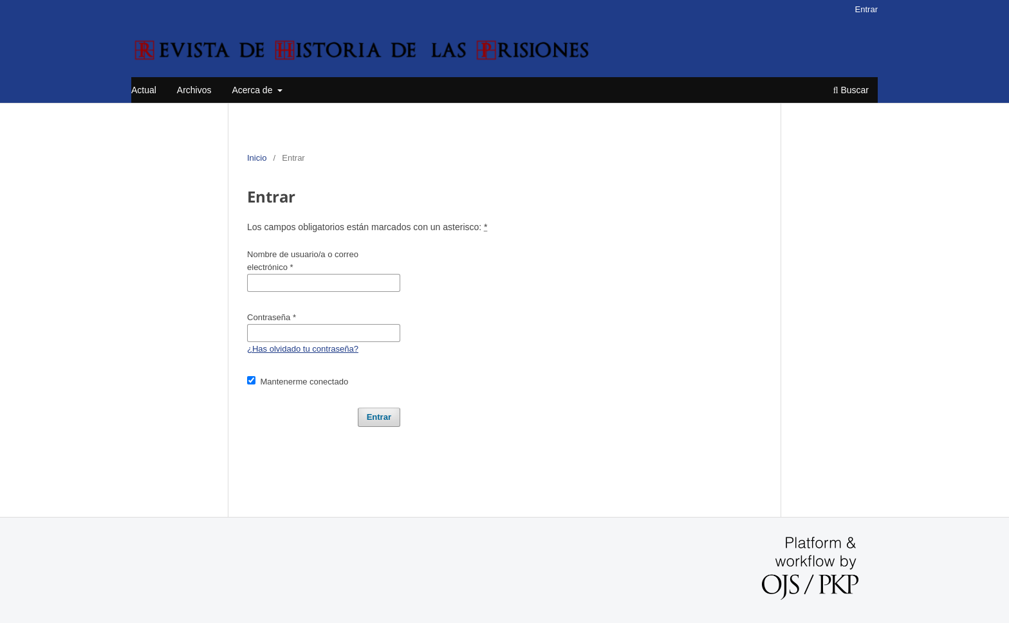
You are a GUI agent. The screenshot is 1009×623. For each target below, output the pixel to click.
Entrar (866, 9)
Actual (143, 90)
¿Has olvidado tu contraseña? (302, 349)
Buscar (851, 90)
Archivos (194, 90)
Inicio (256, 158)
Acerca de (253, 90)
